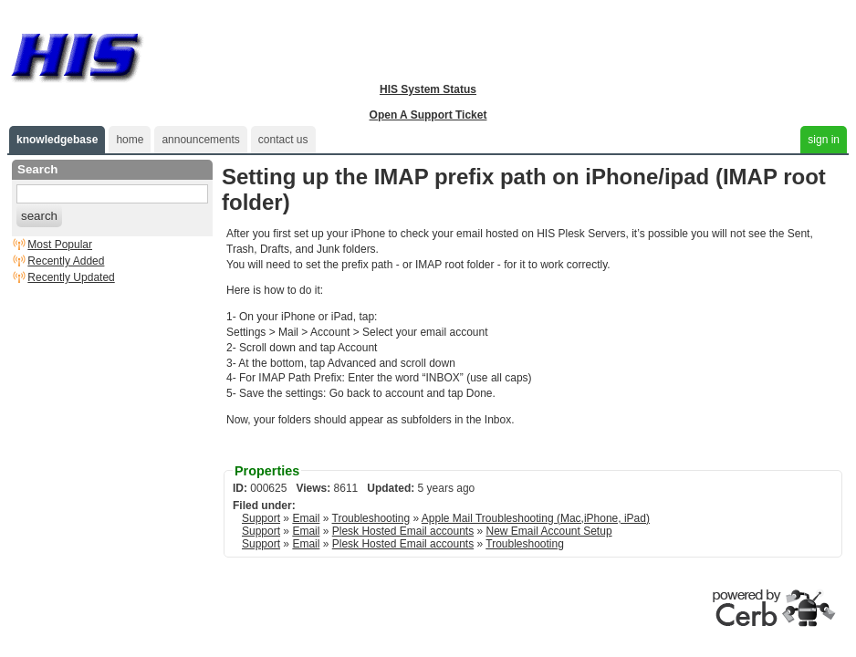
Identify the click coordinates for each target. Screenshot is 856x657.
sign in (824, 139)
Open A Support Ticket (428, 115)
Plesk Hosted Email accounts (403, 531)
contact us (283, 139)
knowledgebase (57, 139)
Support (261, 518)
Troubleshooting (371, 518)
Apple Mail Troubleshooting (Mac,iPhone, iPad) (536, 518)
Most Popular (59, 244)
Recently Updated (70, 277)
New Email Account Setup (548, 531)
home (129, 139)
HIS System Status (428, 89)
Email (305, 518)
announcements (200, 139)
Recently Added (65, 261)
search (39, 216)
